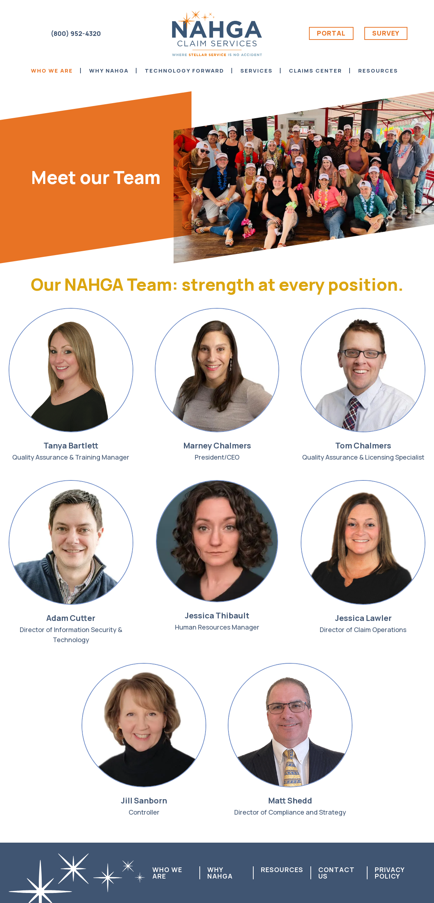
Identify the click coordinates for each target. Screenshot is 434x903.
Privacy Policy (390, 872)
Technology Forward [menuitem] (184, 70)
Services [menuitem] (256, 70)
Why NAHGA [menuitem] (109, 70)
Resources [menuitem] (378, 70)
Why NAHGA (220, 872)
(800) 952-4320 (76, 33)
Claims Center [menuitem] (315, 70)
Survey (386, 33)
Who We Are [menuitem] (52, 70)
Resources (282, 869)
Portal (331, 33)
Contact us (336, 872)
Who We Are (167, 872)
